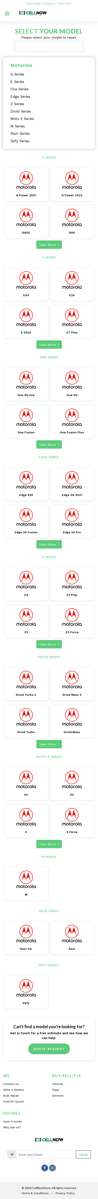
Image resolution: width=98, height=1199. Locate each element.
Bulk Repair (11, 1095)
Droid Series (20, 111)
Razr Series (20, 133)
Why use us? (12, 1127)
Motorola (21, 65)
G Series (17, 74)
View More (49, 244)
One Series (19, 89)
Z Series (17, 104)
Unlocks (57, 1084)
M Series (17, 126)
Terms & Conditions (35, 1193)
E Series (17, 82)
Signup (83, 1154)
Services (58, 1095)
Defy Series (19, 141)
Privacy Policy (65, 1193)
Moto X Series (22, 119)
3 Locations (49, 3)
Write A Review (13, 1089)
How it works (12, 1121)
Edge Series (20, 96)
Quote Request (49, 1049)
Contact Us (11, 1084)
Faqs (55, 1089)
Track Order (65, 3)
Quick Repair (33, 3)
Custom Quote (13, 1101)
